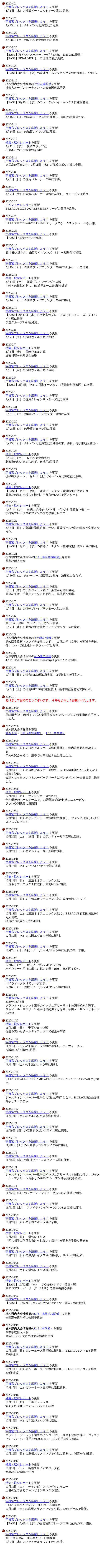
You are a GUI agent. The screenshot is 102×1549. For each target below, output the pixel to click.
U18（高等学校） (32, 733)
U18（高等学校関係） (48, 557)
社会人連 (11, 733)
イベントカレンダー (18, 204)
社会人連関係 (42, 83)
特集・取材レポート (18, 142)
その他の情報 (42, 637)
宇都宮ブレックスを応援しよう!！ (27, 6)
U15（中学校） (55, 733)
